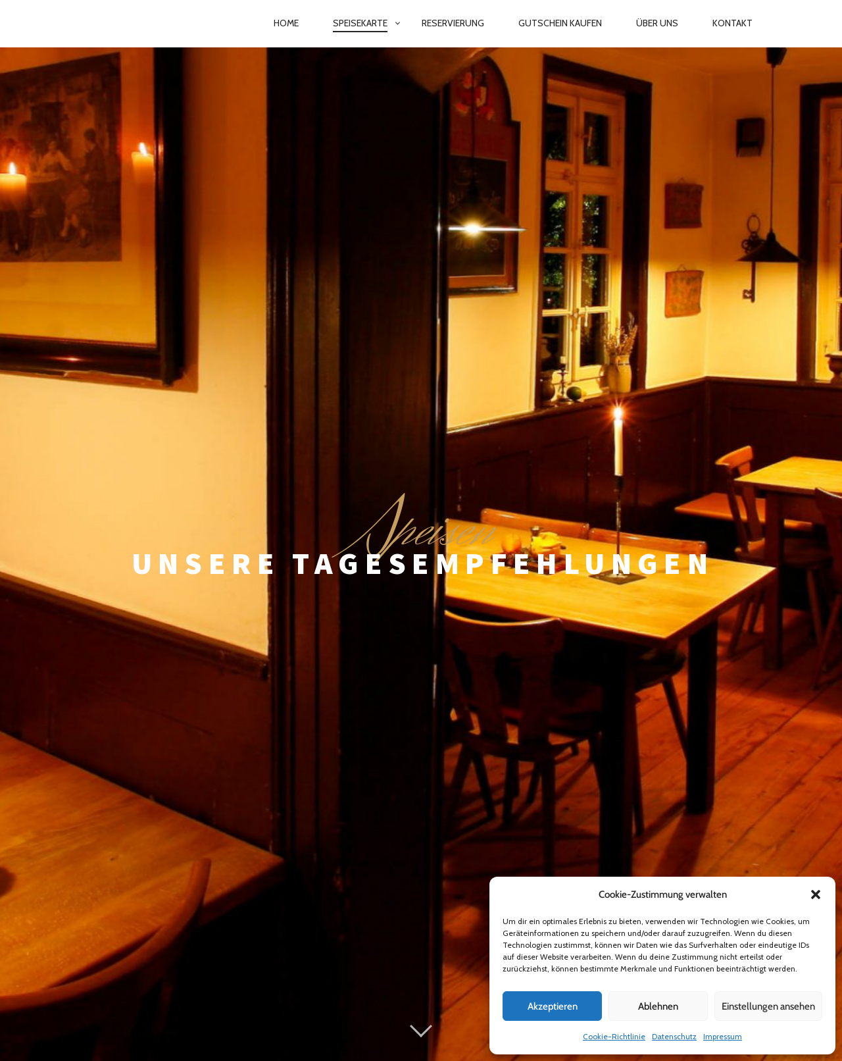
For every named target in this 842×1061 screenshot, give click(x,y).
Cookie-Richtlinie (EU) (480, 1018)
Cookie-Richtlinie (614, 1036)
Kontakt (732, 23)
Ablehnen (658, 1006)
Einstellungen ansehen (768, 1006)
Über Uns (657, 23)
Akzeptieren (553, 1006)
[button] (815, 894)
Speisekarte (360, 23)
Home (286, 23)
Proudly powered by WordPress (354, 989)
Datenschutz (674, 1036)
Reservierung (453, 23)
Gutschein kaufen (560, 23)
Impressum (722, 1036)
